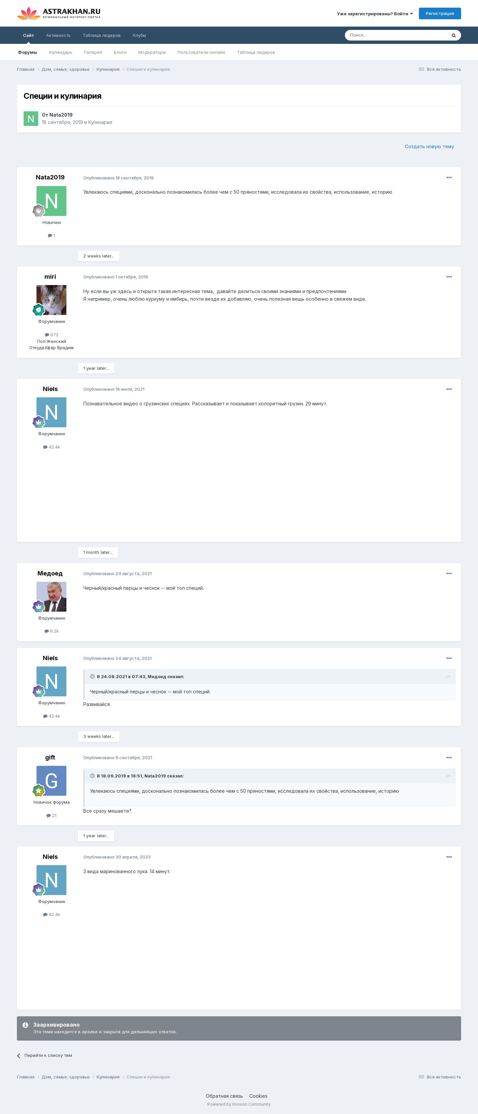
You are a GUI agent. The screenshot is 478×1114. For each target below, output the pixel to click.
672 (51, 334)
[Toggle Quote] (93, 676)
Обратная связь (224, 1096)
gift (50, 757)
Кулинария (100, 122)
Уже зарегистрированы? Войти (375, 13)
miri (50, 276)
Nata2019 (61, 115)
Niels (50, 388)
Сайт (28, 38)
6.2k (51, 631)
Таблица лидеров (256, 52)
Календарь (60, 52)
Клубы (139, 35)
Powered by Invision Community (239, 1104)
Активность (58, 35)
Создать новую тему (429, 146)
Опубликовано (118, 177)
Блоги (120, 52)
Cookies (258, 1096)
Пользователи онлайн (201, 52)
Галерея (93, 52)
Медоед (50, 573)
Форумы (27, 52)
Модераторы (152, 52)
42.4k (51, 447)
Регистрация (440, 13)
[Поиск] (380, 35)
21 (51, 815)
